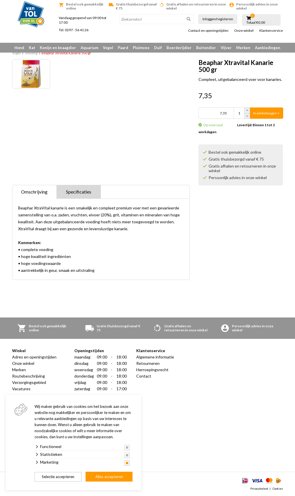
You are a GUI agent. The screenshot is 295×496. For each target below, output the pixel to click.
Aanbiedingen (267, 47)
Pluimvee (141, 47)
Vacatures (21, 388)
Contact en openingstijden (208, 30)
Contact (143, 376)
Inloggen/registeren (218, 19)
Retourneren (148, 363)
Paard (123, 47)
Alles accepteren (109, 476)
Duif (158, 47)
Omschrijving (34, 191)
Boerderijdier (179, 47)
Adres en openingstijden (34, 356)
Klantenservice (271, 30)
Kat (32, 47)
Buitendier (206, 47)
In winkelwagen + (266, 113)
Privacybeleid (259, 488)
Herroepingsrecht (152, 369)
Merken (243, 47)
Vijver (226, 47)
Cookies (278, 488)
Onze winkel (244, 30)
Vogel (108, 47)
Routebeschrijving (28, 376)
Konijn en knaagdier (58, 47)
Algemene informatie (155, 356)
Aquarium (89, 47)
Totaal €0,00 (255, 22)
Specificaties (78, 191)
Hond (19, 47)
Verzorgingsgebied (29, 382)
